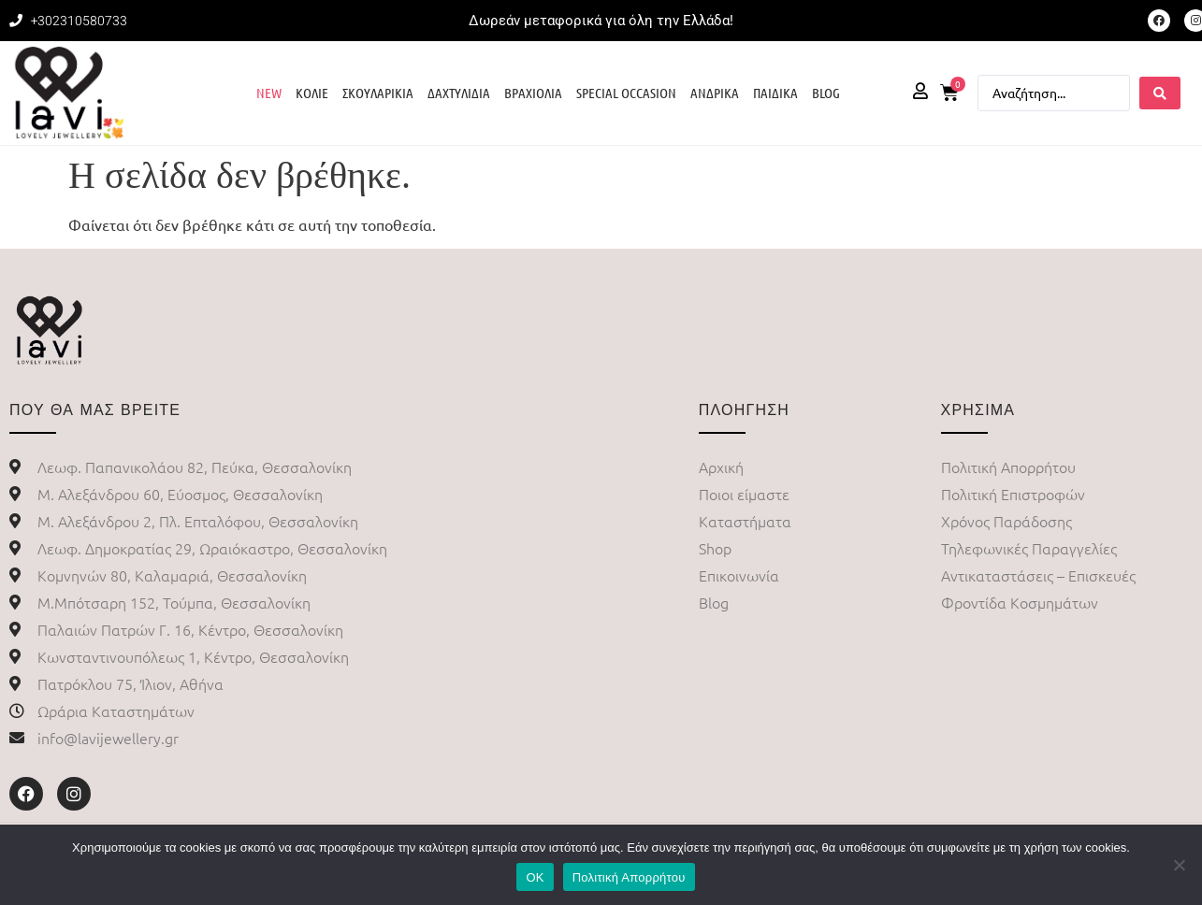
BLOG (826, 92)
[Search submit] (1159, 93)
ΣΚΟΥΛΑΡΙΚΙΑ (377, 92)
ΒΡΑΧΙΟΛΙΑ (533, 92)
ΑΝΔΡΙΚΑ (714, 92)
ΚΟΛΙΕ (312, 92)
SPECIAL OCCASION (626, 92)
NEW (269, 92)
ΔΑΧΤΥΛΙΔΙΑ (458, 92)
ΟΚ (534, 877)
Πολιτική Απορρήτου (629, 877)
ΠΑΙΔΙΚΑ (775, 92)
